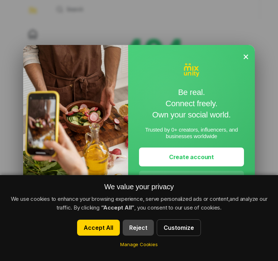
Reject (138, 227)
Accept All (98, 227)
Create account (191, 157)
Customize (179, 227)
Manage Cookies (138, 244)
